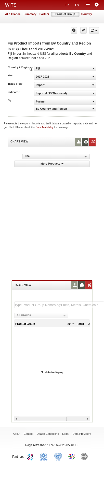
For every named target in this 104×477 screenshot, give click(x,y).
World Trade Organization (72, 456)
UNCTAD (45, 456)
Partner (44, 14)
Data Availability (45, 127)
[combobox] (41, 315)
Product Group (65, 14)
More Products (52, 163)
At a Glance (13, 14)
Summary (30, 14)
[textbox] (59, 304)
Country (86, 14)
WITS (11, 5)
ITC (31, 456)
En (67, 5)
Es (77, 5)
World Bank (85, 456)
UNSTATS (58, 456)
